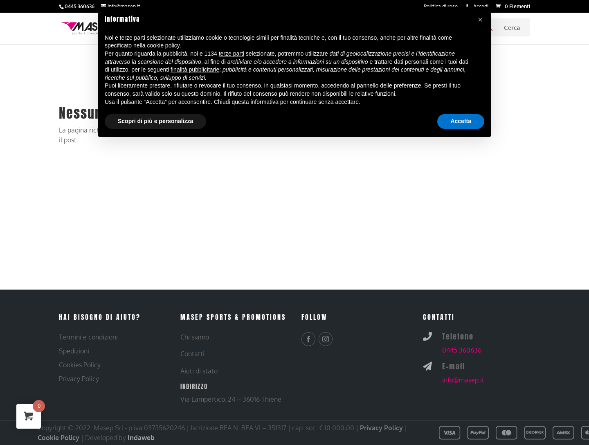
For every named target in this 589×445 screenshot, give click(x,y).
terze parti (231, 53)
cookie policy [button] (163, 45)
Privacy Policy (381, 428)
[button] (480, 19)
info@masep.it (463, 380)
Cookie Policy (58, 438)
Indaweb (141, 438)
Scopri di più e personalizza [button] (155, 121)
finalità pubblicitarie (195, 69)
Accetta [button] (460, 121)
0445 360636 (461, 350)
